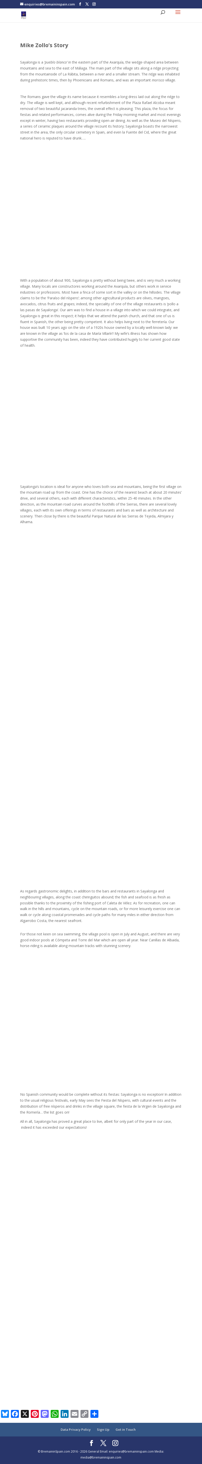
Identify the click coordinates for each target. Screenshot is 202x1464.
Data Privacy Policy (76, 1429)
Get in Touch (126, 1429)
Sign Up (103, 1429)
